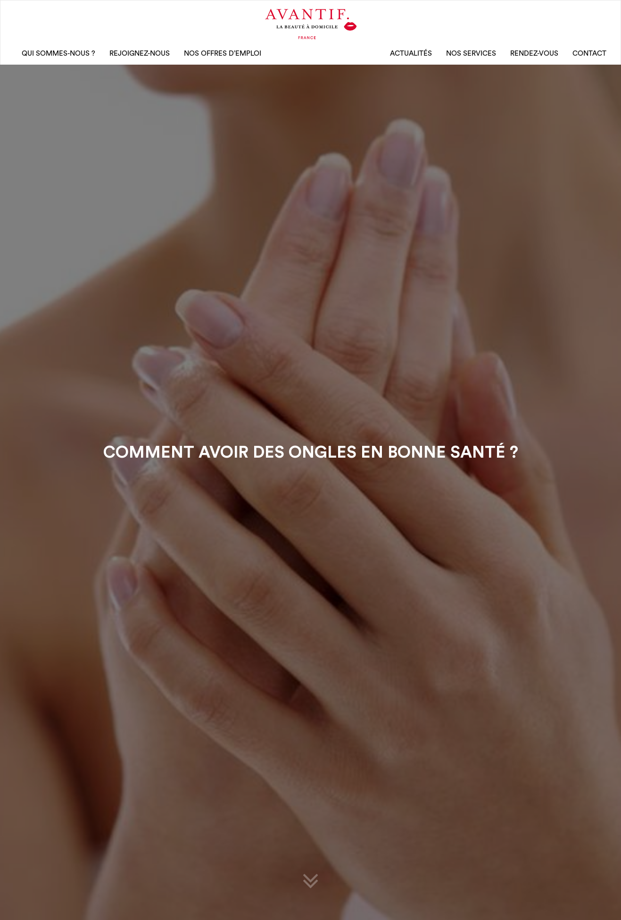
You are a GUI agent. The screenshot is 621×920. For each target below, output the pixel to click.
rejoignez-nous (139, 53)
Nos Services (471, 53)
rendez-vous (534, 53)
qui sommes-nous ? (58, 53)
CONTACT (589, 53)
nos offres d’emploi (222, 53)
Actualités (411, 53)
